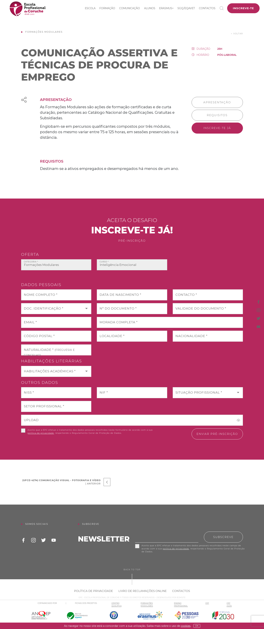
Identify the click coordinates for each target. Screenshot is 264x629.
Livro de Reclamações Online (142, 591)
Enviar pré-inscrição (217, 434)
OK (197, 625)
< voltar (237, 33)
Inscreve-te (243, 8)
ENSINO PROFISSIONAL (181, 604)
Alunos (149, 8)
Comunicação (129, 8)
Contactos (207, 8)
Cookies (185, 626)
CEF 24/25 (229, 604)
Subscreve (223, 537)
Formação (107, 8)
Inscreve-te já (217, 128)
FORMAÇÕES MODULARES (147, 604)
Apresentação (217, 102)
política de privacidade (40, 433)
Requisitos (217, 115)
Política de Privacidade (93, 591)
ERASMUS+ (166, 8)
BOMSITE (181, 597)
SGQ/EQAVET (186, 8)
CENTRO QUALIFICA (116, 604)
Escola (90, 8)
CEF (207, 603)
